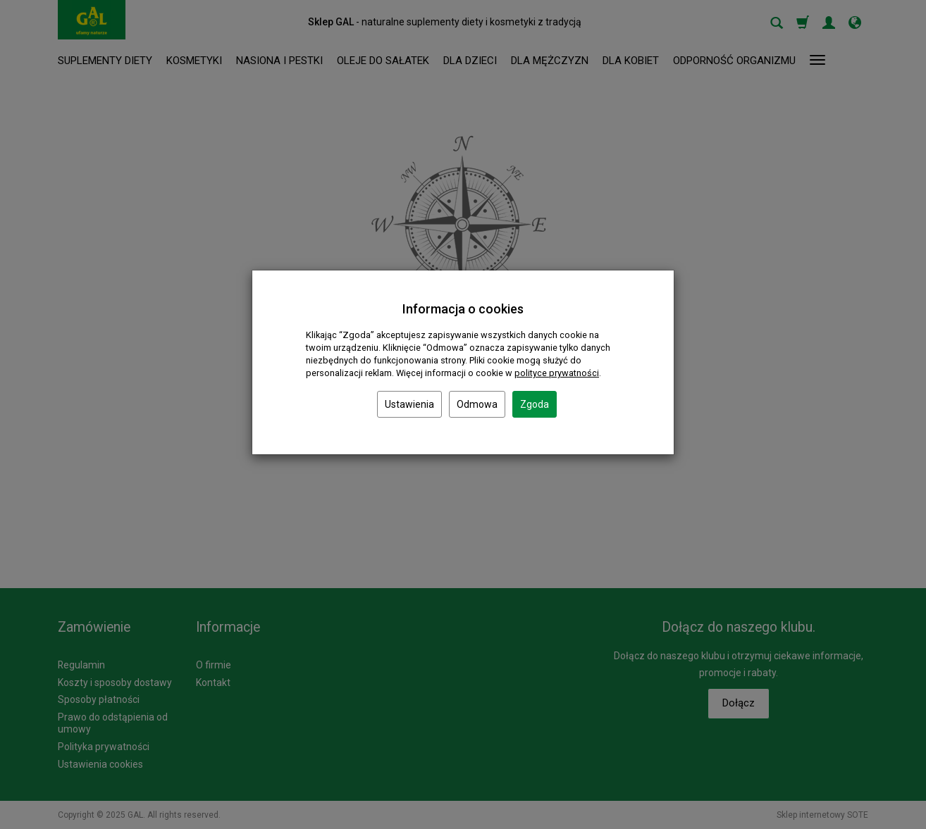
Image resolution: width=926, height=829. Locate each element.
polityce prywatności (556, 373)
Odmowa (477, 404)
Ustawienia (409, 404)
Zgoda (534, 404)
